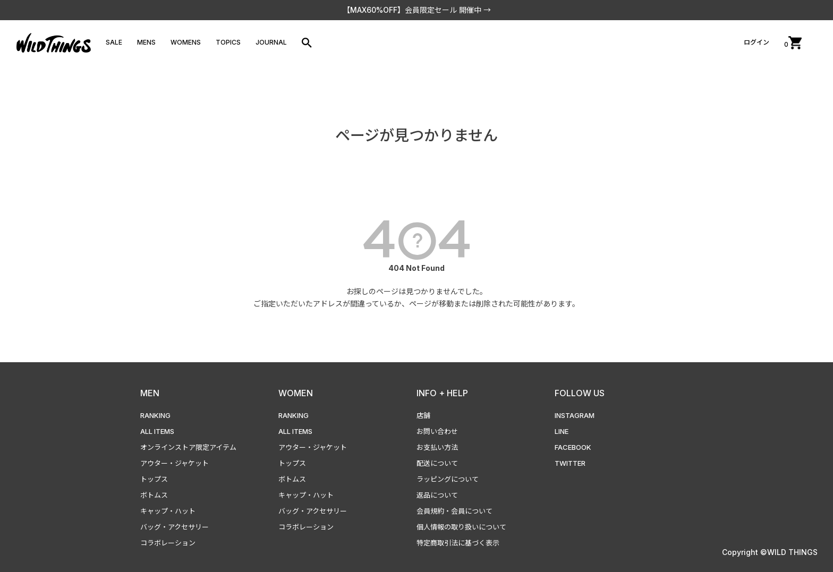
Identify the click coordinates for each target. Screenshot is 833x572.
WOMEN (295, 393)
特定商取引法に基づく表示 (457, 543)
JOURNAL (271, 42)
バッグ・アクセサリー (174, 527)
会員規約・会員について (454, 511)
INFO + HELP (442, 393)
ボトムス (154, 495)
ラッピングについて (447, 479)
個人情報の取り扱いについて (461, 527)
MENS (146, 42)
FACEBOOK (573, 447)
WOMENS (186, 42)
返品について (437, 495)
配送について (437, 463)
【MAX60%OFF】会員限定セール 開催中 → (417, 9)
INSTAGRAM (574, 415)
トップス (154, 479)
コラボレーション (168, 543)
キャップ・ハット (168, 511)
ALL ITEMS (157, 431)
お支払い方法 (437, 447)
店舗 (423, 415)
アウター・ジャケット (174, 463)
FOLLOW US (580, 393)
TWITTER (570, 463)
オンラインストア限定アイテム (188, 447)
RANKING (155, 415)
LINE (561, 431)
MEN (149, 393)
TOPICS (228, 42)
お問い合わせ (437, 431)
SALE (114, 42)
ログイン (756, 42)
